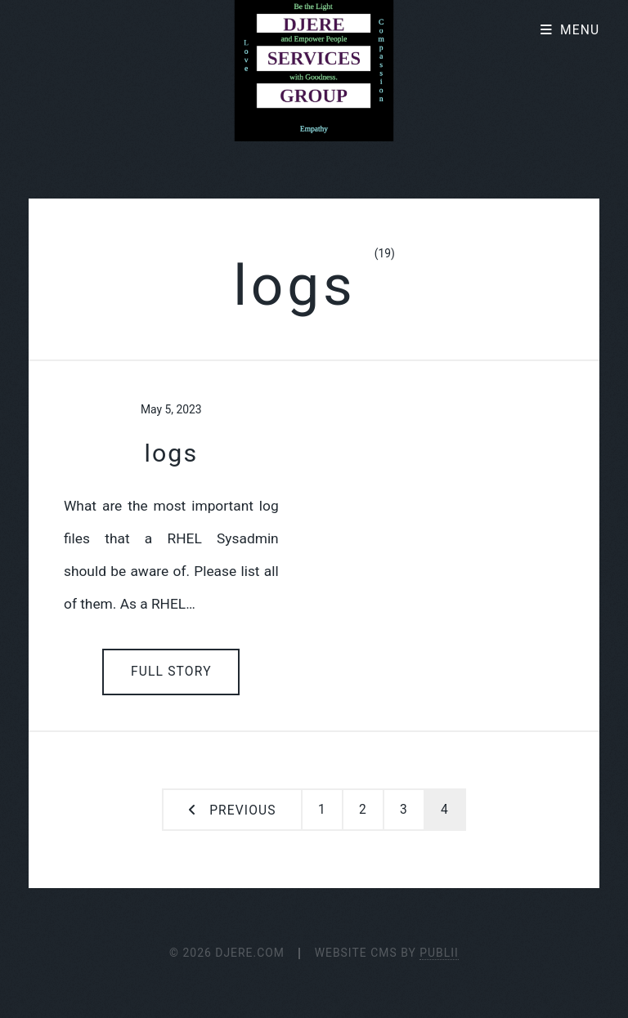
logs (171, 453)
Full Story (171, 671)
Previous (242, 810)
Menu (579, 30)
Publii (439, 952)
